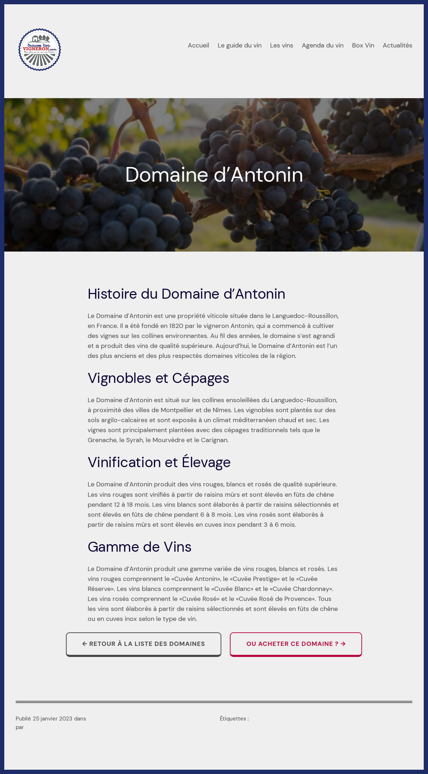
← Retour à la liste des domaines (143, 644)
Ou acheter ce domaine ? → (296, 644)
